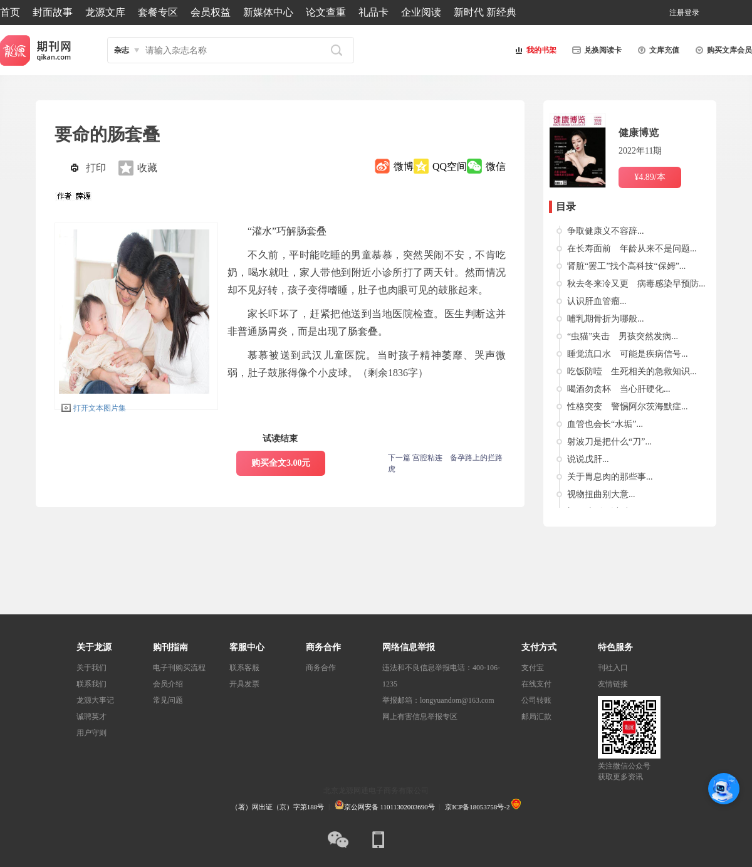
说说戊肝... (588, 459)
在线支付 (536, 684)
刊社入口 (613, 667)
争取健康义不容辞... (605, 231)
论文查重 (326, 12)
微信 (496, 166)
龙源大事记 (95, 700)
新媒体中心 (268, 12)
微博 (404, 166)
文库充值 (656, 50)
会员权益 (211, 12)
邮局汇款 (536, 716)
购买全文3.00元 (281, 463)
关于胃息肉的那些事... (610, 476)
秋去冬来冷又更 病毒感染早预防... (636, 283)
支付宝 (532, 667)
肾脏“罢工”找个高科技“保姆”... (626, 266)
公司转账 (536, 700)
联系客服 (244, 667)
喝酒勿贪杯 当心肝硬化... (619, 389)
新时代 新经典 (485, 12)
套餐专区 (158, 12)
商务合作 (321, 667)
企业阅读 (421, 12)
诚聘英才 (91, 716)
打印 (96, 167)
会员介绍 (168, 684)
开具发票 (244, 684)
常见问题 (168, 700)
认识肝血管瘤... (597, 301)
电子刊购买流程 (179, 667)
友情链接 (613, 684)
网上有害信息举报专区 (419, 716)
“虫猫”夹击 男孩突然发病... (622, 336)
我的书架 (533, 50)
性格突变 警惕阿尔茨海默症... (627, 406)
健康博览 (639, 132)
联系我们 (91, 684)
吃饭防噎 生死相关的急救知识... (632, 371)
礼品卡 (373, 12)
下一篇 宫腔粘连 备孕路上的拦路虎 (445, 463)
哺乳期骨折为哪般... (605, 318)
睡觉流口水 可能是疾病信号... (627, 354)
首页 (10, 12)
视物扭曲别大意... (601, 494)
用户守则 (91, 732)
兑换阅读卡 (595, 50)
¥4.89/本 (649, 177)
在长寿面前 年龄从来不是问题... (632, 248)
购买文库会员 (722, 50)
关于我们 (91, 667)
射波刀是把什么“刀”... (609, 441)
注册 (676, 12)
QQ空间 (449, 166)
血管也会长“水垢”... (605, 424)
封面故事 (53, 12)
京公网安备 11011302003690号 (385, 807)
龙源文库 (105, 12)
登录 (691, 12)
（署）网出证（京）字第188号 (278, 807)
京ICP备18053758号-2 (477, 807)
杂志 (121, 50)
